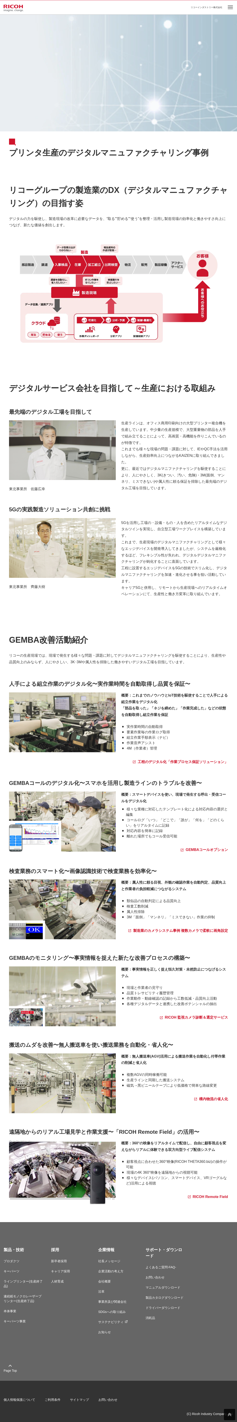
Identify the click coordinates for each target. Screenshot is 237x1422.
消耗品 (150, 1318)
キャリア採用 (60, 1271)
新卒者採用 (59, 1261)
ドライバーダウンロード (163, 1308)
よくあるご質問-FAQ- (161, 1267)
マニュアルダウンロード (163, 1287)
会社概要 (104, 1281)
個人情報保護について (19, 1399)
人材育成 (57, 1281)
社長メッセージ (109, 1261)
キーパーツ (11, 1271)
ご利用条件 (52, 1399)
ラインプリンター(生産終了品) (23, 1284)
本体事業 (10, 1311)
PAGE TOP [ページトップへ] (229, 1414)
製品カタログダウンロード (165, 1297)
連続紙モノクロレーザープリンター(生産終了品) (23, 1298)
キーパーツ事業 (15, 1321)
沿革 (101, 1291)
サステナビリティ (113, 1322)
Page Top (10, 1370)
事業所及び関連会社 (112, 1301)
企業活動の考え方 (110, 1271)
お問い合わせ (155, 1277)
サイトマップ (79, 1399)
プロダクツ (11, 1261)
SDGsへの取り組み (111, 1312)
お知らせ (104, 1332)
